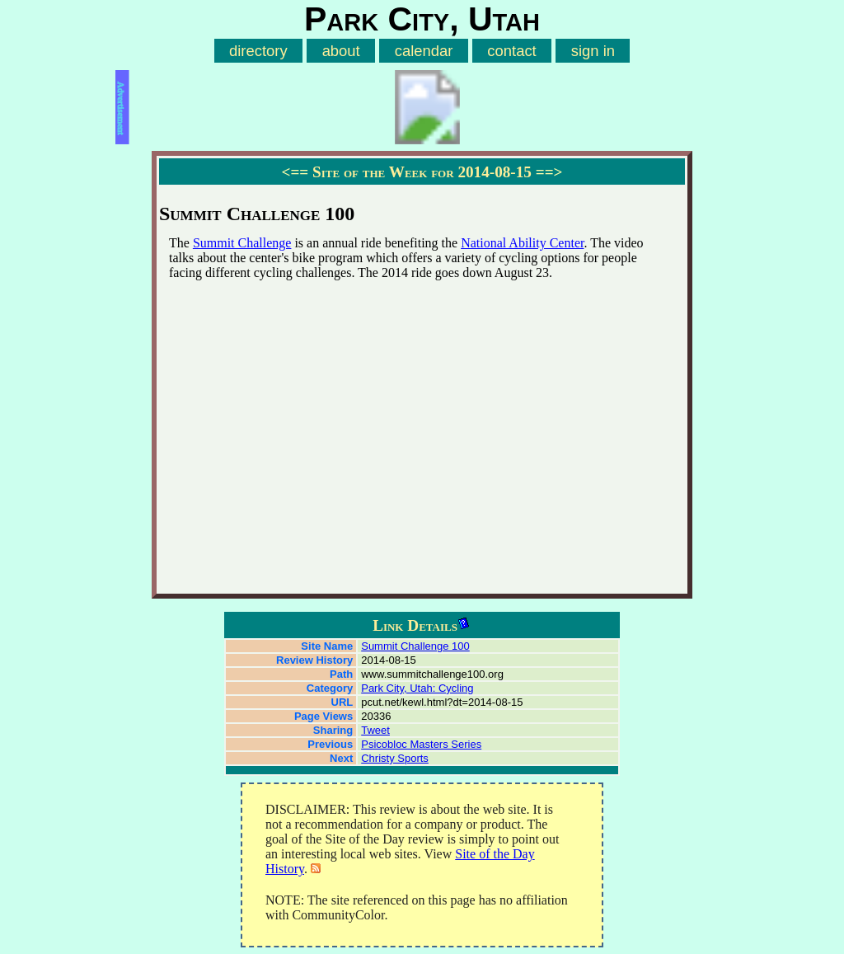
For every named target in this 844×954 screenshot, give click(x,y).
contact (511, 50)
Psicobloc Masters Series (421, 744)
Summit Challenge (242, 243)
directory (258, 50)
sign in (593, 50)
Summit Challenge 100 (415, 646)
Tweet (375, 730)
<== (294, 172)
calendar (424, 50)
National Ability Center (522, 243)
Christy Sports (395, 758)
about (341, 50)
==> (549, 172)
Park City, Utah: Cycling (417, 688)
